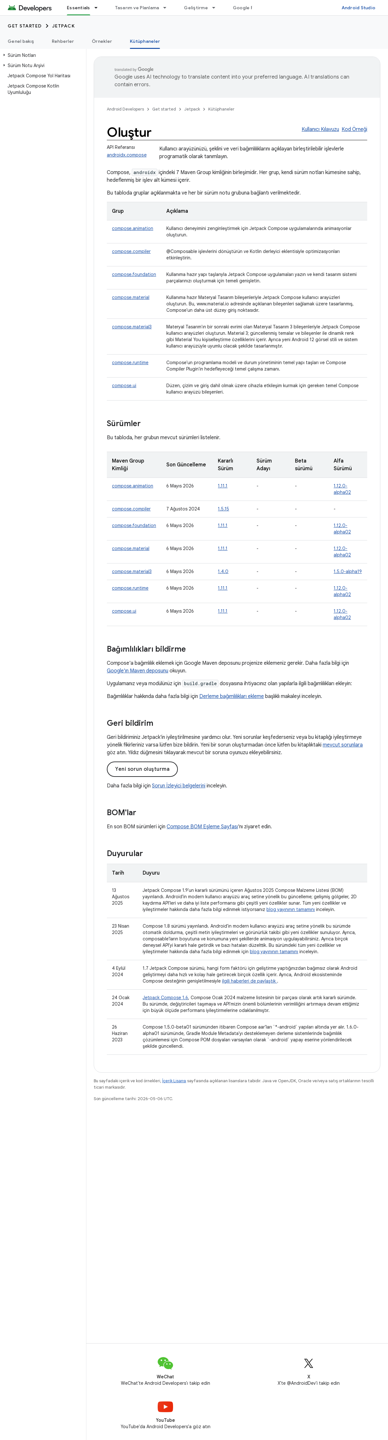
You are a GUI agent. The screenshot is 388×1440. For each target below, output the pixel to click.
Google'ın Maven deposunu (137, 671)
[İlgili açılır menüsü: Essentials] (98, 7)
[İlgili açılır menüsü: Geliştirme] (216, 7)
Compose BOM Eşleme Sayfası (202, 826)
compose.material (130, 297)
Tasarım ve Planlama (137, 8)
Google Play (246, 8)
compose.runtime (130, 362)
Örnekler (102, 41)
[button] (41, 55)
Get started (25, 26)
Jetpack (63, 26)
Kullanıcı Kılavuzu (320, 129)
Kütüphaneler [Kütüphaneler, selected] (145, 41)
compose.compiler (131, 251)
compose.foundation (134, 274)
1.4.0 (223, 571)
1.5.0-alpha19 (348, 571)
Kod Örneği (354, 129)
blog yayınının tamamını (290, 909)
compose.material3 (132, 327)
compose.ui (124, 385)
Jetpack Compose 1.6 (165, 997)
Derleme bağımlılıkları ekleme (231, 696)
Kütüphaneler (221, 109)
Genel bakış (21, 41)
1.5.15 (223, 509)
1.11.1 (222, 486)
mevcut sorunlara (343, 745)
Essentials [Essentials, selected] (78, 8)
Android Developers (125, 109)
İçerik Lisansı (174, 1081)
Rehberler (63, 41)
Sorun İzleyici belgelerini (178, 786)
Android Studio (359, 8)
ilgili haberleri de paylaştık (249, 981)
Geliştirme (196, 8)
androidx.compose (126, 155)
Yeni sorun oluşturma (142, 769)
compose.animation (132, 228)
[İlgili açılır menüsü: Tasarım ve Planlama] (167, 7)
